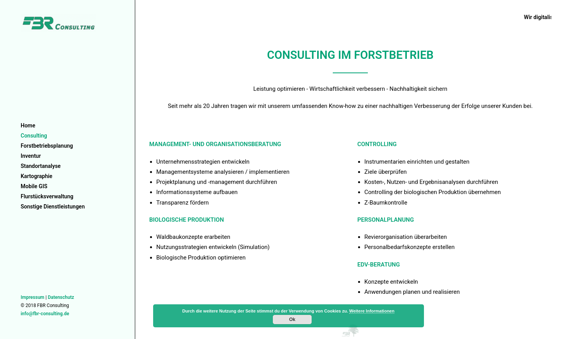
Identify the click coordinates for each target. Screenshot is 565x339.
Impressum (32, 297)
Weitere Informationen (371, 311)
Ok (292, 319)
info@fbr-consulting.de (45, 313)
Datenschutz (61, 297)
